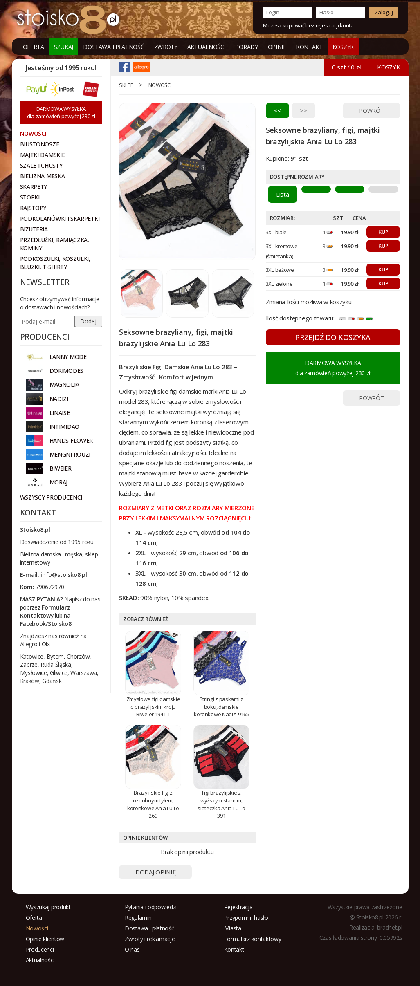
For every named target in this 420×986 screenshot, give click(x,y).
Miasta (232, 928)
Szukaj (63, 47)
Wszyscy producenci (51, 497)
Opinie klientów (45, 939)
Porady (246, 47)
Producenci (40, 949)
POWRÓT (371, 110)
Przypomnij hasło (246, 917)
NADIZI (58, 399)
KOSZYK (343, 47)
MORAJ (58, 482)
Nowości (160, 85)
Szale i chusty (41, 165)
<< (277, 110)
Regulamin (138, 917)
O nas (132, 949)
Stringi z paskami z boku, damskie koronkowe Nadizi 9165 (221, 706)
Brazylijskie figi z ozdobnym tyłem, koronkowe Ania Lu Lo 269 (153, 804)
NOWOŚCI (33, 133)
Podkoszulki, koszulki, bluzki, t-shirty (55, 263)
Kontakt (309, 47)
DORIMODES (66, 370)
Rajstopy (33, 208)
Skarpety (33, 186)
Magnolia (64, 384)
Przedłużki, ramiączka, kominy (54, 244)
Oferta (33, 47)
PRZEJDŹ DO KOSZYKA (333, 337)
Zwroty (165, 47)
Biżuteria (34, 229)
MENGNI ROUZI (69, 454)
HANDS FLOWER (71, 440)
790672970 (50, 587)
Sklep (126, 85)
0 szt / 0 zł (346, 67)
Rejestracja (238, 907)
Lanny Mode (68, 357)
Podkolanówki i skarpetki (60, 218)
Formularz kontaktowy (252, 939)
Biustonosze (39, 144)
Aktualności (206, 47)
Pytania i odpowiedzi (151, 907)
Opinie (277, 47)
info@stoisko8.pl (63, 574)
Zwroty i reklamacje (150, 939)
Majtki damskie (42, 155)
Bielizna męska (42, 176)
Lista (282, 194)
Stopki (30, 197)
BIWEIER (60, 468)
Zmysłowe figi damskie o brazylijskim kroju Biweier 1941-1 (153, 706)
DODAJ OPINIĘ (155, 872)
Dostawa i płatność (113, 47)
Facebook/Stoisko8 (46, 623)
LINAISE (59, 413)
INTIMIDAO (64, 426)
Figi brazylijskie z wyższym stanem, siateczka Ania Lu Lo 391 (221, 804)
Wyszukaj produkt (48, 907)
